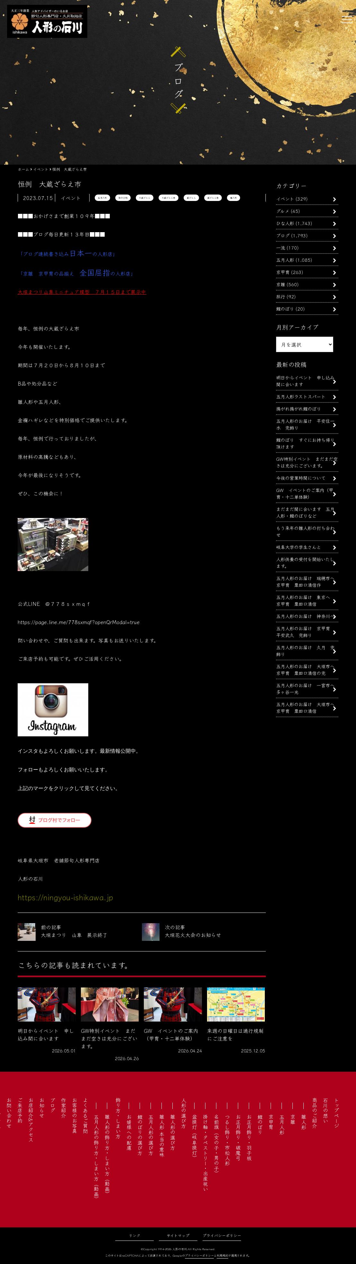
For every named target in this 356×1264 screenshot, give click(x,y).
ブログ (283, 235)
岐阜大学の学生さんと (298, 546)
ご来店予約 (20, 1110)
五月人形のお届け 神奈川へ (305, 616)
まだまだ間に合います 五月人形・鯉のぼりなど (305, 512)
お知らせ (42, 1107)
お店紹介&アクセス (31, 1119)
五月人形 (102, 197)
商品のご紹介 (314, 1112)
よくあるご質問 (85, 1115)
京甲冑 (283, 271)
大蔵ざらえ (144, 197)
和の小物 (122, 197)
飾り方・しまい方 (118, 1118)
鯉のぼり (285, 308)
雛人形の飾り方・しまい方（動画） (107, 1155)
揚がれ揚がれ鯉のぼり (298, 408)
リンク (134, 1235)
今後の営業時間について (301, 477)
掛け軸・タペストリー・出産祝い (205, 1152)
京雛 (280, 284)
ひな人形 (285, 223)
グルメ (282, 210)
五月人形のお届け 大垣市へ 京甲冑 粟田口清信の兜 (307, 669)
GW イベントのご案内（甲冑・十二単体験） (304, 493)
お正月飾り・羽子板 (249, 1137)
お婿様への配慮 (129, 1132)
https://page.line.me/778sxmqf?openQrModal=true (79, 622)
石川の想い (325, 1110)
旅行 (280, 296)
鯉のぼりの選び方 (140, 1134)
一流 (280, 247)
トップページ (336, 1112)
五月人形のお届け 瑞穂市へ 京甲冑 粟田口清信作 (307, 581)
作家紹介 (63, 1107)
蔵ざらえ (191, 197)
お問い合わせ (9, 1112)
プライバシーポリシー (222, 1235)
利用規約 (222, 1255)
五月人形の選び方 (151, 1134)
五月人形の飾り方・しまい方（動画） (96, 1158)
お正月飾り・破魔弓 (238, 1137)
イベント (285, 198)
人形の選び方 (183, 1112)
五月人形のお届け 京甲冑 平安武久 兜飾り (305, 631)
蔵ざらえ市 (213, 197)
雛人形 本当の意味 (162, 1135)
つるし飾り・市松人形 (227, 1140)
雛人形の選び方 (173, 1132)
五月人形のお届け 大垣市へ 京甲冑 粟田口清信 (307, 707)
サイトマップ (178, 1235)
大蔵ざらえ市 (168, 197)
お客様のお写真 (74, 1115)
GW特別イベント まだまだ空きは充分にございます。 (307, 462)
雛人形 (233, 197)
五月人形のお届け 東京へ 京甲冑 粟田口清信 (305, 600)
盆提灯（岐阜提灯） (194, 1137)
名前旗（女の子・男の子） (216, 1145)
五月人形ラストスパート (301, 396)
